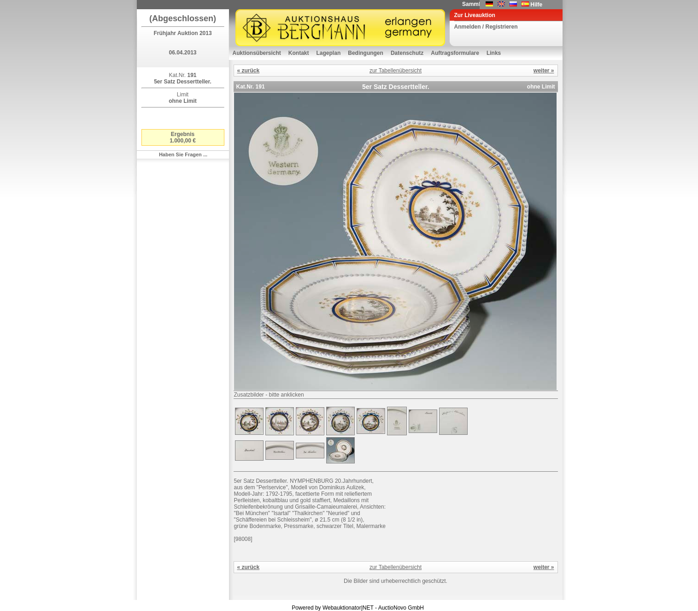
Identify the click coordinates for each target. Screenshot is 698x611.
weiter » (544, 70)
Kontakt (298, 53)
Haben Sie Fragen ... (183, 154)
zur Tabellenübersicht (396, 70)
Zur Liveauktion (474, 15)
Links (494, 53)
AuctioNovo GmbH (401, 608)
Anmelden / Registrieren (486, 27)
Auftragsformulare (455, 53)
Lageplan (329, 53)
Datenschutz (407, 53)
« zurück (248, 70)
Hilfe (536, 4)
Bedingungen (365, 53)
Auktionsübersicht (257, 53)
